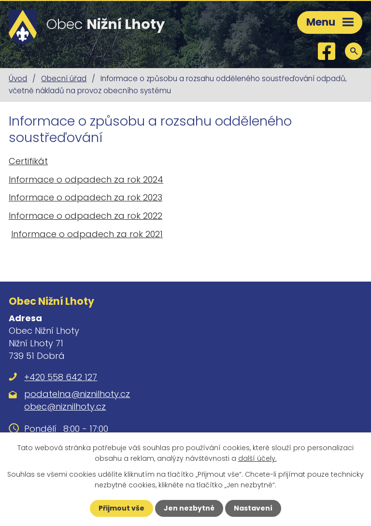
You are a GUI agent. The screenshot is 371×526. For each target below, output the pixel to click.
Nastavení (253, 508)
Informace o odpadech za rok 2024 (86, 179)
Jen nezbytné (189, 508)
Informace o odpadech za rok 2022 (85, 216)
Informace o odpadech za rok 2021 (87, 234)
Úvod (18, 78)
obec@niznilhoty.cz (65, 406)
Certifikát (28, 161)
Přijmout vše (121, 508)
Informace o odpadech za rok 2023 (85, 197)
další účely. (257, 458)
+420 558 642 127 (60, 377)
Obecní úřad (63, 78)
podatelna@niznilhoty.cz (77, 394)
